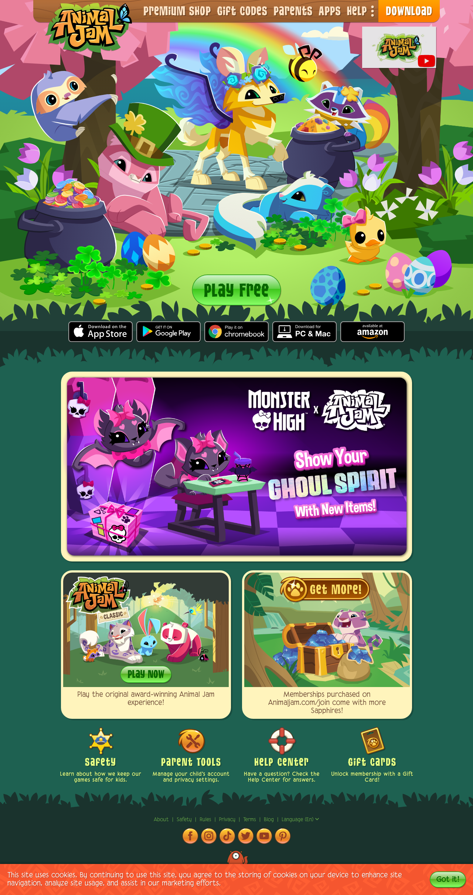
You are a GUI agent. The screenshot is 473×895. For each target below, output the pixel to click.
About (162, 819)
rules (206, 819)
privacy (228, 819)
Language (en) (300, 819)
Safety (185, 819)
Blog (269, 819)
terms (250, 819)
